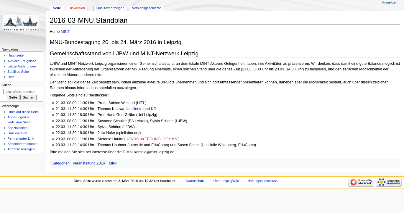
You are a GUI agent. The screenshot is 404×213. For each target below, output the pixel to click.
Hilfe (10, 77)
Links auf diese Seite (23, 112)
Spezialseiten (17, 128)
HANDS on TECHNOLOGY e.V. (152, 139)
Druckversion (17, 133)
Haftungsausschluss (262, 181)
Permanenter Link (20, 138)
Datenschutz (195, 181)
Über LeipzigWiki (226, 181)
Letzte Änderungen (21, 66)
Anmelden (390, 2)
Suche (7, 85)
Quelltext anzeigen (110, 8)
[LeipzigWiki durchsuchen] (21, 91)
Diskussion (77, 8)
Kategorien (61, 163)
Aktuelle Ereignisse (21, 61)
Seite (57, 8)
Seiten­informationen (22, 144)
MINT (65, 32)
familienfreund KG (142, 109)
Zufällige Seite (18, 71)
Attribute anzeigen (21, 149)
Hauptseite (15, 55)
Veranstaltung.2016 (89, 163)
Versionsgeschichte (146, 8)
